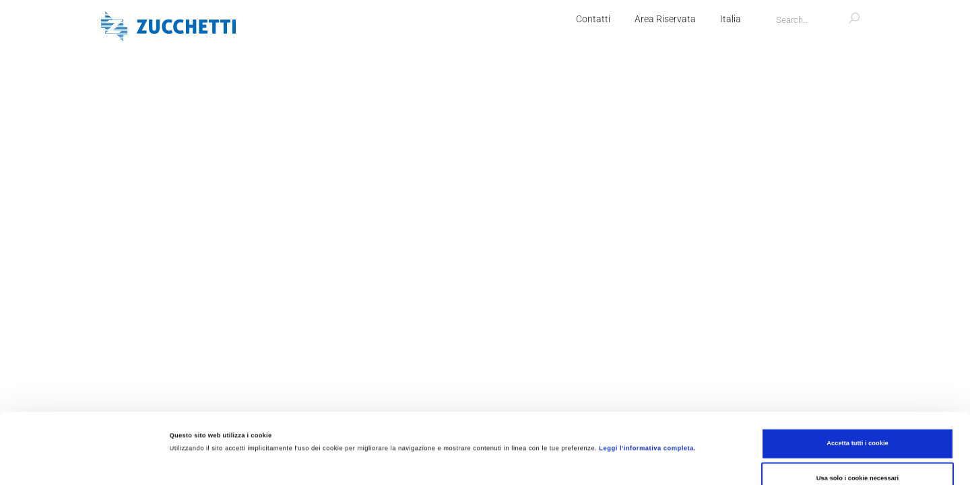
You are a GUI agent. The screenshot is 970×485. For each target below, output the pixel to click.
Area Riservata (665, 18)
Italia (730, 18)
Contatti (593, 18)
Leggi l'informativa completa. (647, 382)
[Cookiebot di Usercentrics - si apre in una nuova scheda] (87, 462)
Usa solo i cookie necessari (857, 412)
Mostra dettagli (564, 462)
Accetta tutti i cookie (857, 377)
